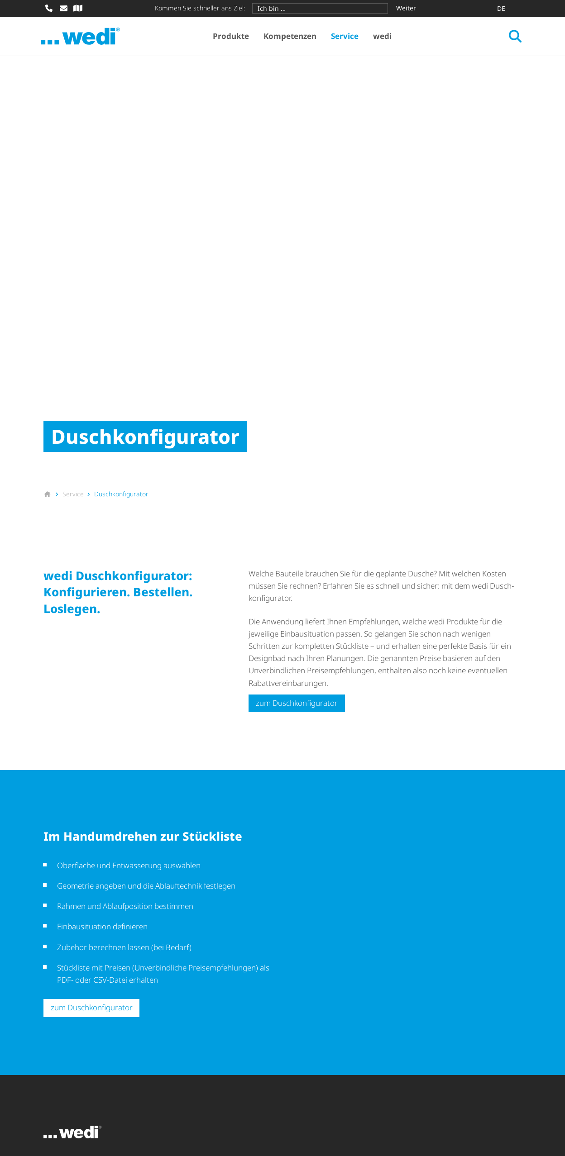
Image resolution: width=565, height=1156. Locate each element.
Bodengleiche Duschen (83, 1000)
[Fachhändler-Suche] (77, 8)
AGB (102, 1101)
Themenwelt (189, 1000)
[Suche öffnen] (512, 37)
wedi (383, 36)
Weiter (406, 8)
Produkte (232, 36)
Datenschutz (198, 1101)
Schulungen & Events (329, 1016)
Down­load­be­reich (323, 984)
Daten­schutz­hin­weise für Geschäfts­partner (305, 1101)
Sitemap (57, 1113)
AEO (158, 1101)
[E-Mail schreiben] (63, 8)
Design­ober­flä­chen (76, 1016)
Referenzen (187, 1016)
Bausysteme (64, 984)
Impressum (63, 1101)
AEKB (130, 1101)
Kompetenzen (291, 36)
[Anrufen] (48, 8)
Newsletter (312, 1000)
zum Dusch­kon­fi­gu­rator (297, 491)
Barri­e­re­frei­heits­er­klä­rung (436, 1101)
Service (346, 36)
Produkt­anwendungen (207, 984)
